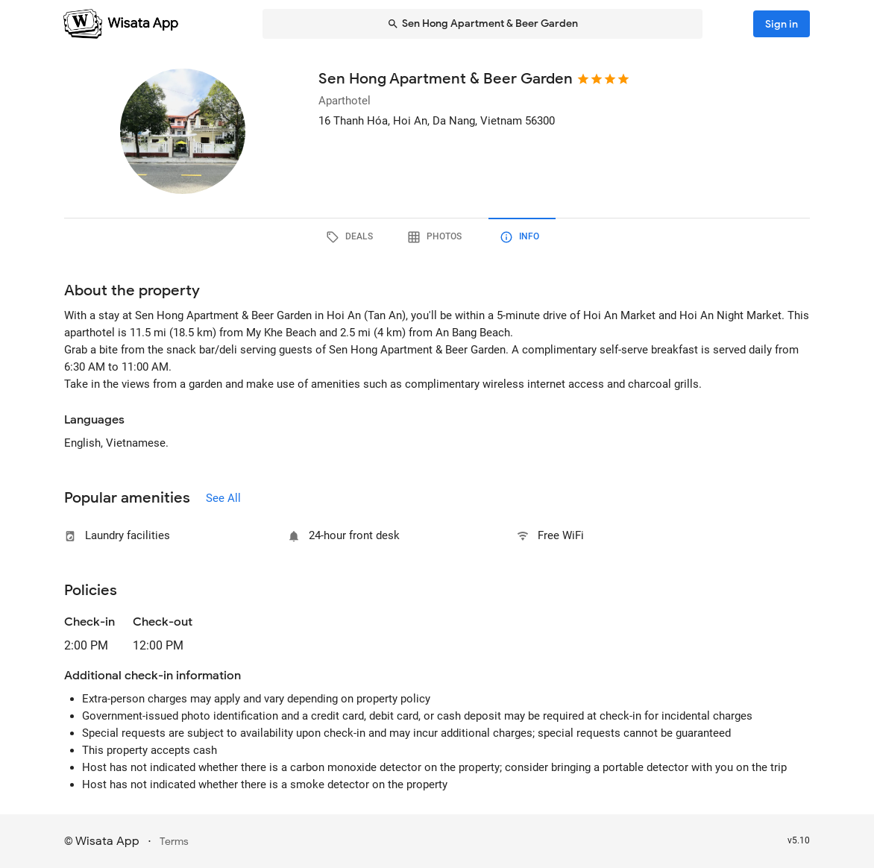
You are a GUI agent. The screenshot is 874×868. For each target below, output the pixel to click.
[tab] (352, 237)
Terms (174, 841)
